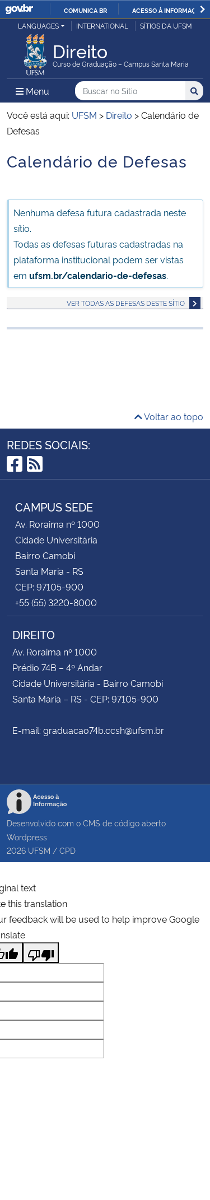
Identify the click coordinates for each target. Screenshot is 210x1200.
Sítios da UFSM (166, 25)
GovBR (19, 9)
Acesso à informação (168, 10)
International (102, 25)
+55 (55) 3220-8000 (56, 602)
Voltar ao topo (168, 416)
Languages (38, 25)
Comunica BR (85, 10)
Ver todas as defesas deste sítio (126, 303)
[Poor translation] (41, 952)
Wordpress (27, 836)
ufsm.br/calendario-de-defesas (97, 275)
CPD (67, 850)
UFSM (39, 850)
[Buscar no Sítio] (130, 91)
